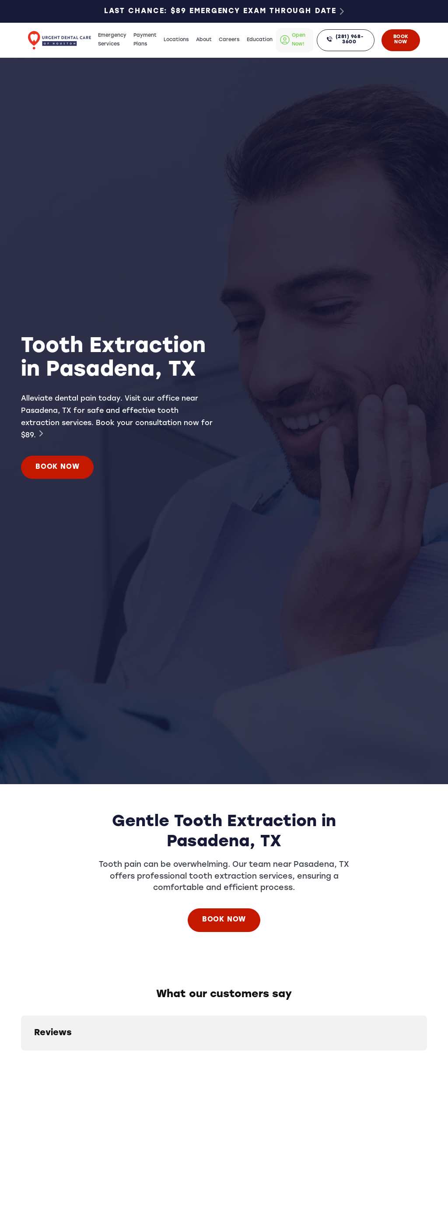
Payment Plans (145, 40)
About (204, 40)
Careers (229, 40)
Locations (176, 40)
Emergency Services (112, 40)
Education (260, 40)
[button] (21, 1059)
